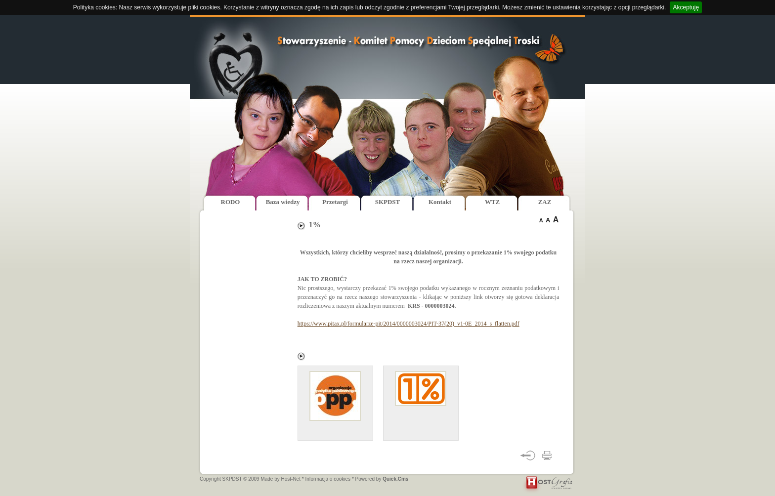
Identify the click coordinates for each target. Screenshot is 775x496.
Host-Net (291, 479)
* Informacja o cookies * (328, 479)
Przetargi (335, 202)
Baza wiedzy (283, 202)
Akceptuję (686, 7)
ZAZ (545, 202)
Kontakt (440, 202)
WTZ (492, 202)
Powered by (382, 479)
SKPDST (387, 202)
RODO (230, 202)
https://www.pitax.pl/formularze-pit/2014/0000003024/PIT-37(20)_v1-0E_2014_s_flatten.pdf (408, 323)
